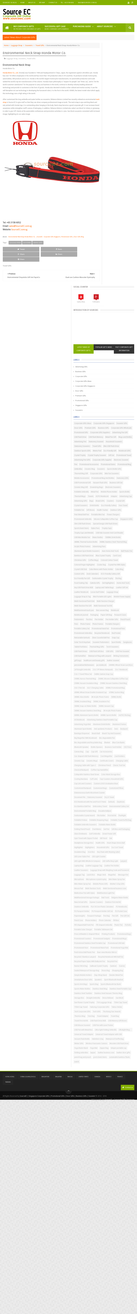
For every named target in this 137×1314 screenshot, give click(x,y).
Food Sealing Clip (102, 452)
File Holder (123, 849)
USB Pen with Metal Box (105, 1221)
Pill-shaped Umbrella (104, 1039)
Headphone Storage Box (110, 895)
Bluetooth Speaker (117, 740)
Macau (70, 1290)
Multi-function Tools (114, 971)
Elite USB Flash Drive (103, 229)
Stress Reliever (101, 1171)
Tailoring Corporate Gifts (121, 1185)
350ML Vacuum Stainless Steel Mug (109, 635)
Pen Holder (120, 521)
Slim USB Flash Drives (118, 357)
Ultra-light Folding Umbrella (106, 1226)
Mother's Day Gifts (120, 966)
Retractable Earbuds (114, 548)
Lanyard (117, 926)
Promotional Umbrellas (105, 543)
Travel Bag (100, 1203)
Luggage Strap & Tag (118, 475)
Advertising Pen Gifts (121, 247)
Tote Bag (112, 1199)
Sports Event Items (103, 366)
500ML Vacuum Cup (103, 671)
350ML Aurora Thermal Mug (106, 621)
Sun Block (113, 1171)
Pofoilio (128, 1039)
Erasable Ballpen (126, 844)
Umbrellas (100, 265)
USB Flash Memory (103, 211)
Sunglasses (111, 562)
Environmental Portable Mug (106, 844)
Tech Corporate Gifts (117, 1189)
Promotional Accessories (110, 256)
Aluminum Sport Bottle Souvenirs (108, 402)
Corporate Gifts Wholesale (106, 197)
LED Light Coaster (120, 917)
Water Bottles (119, 379)
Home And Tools (116, 457)
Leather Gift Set (122, 466)
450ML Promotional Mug (105, 644)
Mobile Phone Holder (104, 306)
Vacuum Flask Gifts (122, 288)
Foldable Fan (101, 334)
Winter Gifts (120, 1244)
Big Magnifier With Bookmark (107, 726)
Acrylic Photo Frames (104, 398)
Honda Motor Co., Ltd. (11, 72)
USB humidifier (101, 580)
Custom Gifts (101, 439)
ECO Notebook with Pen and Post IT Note (111, 831)
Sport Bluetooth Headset (105, 1139)
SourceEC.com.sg (19, 224)
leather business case (104, 1267)
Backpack (125, 712)
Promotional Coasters (104, 1062)
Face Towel (117, 329)
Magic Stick (123, 948)
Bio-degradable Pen (103, 730)
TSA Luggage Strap (103, 1180)
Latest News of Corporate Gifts (101, 107)
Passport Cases (115, 516)
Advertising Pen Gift (103, 206)
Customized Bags (121, 808)
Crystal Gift (126, 320)
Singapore (45, 1290)
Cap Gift (125, 749)
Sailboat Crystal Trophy (105, 1117)
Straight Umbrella (114, 1167)
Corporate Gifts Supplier (105, 252)
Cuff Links (99, 794)
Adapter (99, 315)
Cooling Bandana (123, 790)
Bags (98, 320)
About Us (31, 2)
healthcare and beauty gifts (106, 589)
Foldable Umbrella (103, 302)
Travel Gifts (39, 45)
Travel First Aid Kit (113, 1203)
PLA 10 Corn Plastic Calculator (107, 1007)
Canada (97, 1290)
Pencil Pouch (115, 525)
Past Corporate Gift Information (127, 107)
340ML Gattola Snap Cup (105, 616)
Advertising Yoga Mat (104, 703)
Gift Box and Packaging (105, 881)
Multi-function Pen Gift (104, 498)
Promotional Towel (103, 247)
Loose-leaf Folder (119, 471)
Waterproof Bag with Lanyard (121, 580)
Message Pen (111, 952)
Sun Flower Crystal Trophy (106, 1176)
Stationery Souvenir (103, 220)
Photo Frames (113, 530)
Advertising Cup (110, 315)
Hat (97, 895)
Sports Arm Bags (123, 1139)
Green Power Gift (115, 885)
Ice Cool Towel (101, 908)
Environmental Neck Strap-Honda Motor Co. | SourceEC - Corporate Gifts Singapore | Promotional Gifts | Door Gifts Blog (46, 232)
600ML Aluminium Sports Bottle (108, 685)
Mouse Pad (100, 971)
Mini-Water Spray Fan (122, 961)
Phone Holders (101, 1030)
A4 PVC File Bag (119, 689)
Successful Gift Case (57, 27)
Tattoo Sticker (101, 1189)
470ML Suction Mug (103, 653)
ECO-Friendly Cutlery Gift (105, 443)
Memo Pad (100, 233)
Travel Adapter (124, 1199)
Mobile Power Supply (104, 484)
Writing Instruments (103, 585)
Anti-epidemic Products (105, 712)
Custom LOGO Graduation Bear (108, 803)
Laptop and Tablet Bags (105, 466)
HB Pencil (124, 890)
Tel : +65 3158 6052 (67, 2)
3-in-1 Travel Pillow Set (104, 612)
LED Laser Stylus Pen (103, 917)
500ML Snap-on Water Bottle (107, 667)
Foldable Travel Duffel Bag (106, 863)
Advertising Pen (117, 215)
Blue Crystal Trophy (124, 411)
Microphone (123, 952)
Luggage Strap (16, 45)
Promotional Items (103, 261)
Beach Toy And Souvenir (105, 721)
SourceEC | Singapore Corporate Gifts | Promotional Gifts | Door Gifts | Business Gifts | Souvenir (57, 1309)
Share (29, 244)
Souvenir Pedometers (122, 557)
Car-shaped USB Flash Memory (108, 758)
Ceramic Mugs (101, 767)
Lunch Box (112, 948)
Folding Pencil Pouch (122, 872)
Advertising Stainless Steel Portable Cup (111, 699)
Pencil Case (119, 1025)
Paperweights (101, 1021)
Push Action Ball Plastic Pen (106, 1089)
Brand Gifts (106, 320)
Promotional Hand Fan (104, 539)
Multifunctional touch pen (105, 507)
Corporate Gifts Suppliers (105, 201)
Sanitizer (119, 1117)
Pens (124, 525)
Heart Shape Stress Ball (104, 899)
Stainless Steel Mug (121, 1148)
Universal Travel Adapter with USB (109, 1235)
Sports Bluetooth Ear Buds (117, 1144)
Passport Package (115, 1021)
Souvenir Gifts (124, 188)
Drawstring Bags (102, 297)
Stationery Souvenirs (103, 224)
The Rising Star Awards (114, 1194)
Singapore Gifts (102, 165)
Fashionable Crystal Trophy (106, 448)
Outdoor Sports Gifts (122, 229)
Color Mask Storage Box (105, 790)
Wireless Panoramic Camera (106, 1249)
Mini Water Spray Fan (104, 961)
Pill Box (126, 1030)
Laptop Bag (126, 926)
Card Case (100, 416)
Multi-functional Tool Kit (105, 502)
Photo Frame (101, 530)
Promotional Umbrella (104, 347)
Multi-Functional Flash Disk (106, 489)
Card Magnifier (101, 762)
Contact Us (53, 2)
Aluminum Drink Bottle (123, 703)
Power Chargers (117, 343)
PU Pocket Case (125, 1016)
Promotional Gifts (103, 160)
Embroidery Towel (103, 840)
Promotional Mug (119, 261)
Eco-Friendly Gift (112, 233)
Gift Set (119, 243)
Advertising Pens (120, 398)
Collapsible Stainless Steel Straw (108, 785)
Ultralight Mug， (126, 1226)
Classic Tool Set (117, 776)
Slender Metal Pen (118, 1130)
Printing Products (102, 1057)
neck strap (17, 105)
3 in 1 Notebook (124, 607)
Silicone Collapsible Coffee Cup (108, 352)
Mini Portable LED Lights (105, 480)
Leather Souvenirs (102, 936)
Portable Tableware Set (105, 1048)
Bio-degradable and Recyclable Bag (109, 735)
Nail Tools (127, 989)
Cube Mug (126, 434)
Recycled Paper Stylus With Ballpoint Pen (111, 1107)
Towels (112, 311)
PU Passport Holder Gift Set (106, 1016)
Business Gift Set (102, 293)
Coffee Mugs (125, 416)
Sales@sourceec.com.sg (87, 2)
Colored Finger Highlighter (106, 425)
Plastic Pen (118, 1039)
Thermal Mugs (101, 311)
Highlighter (120, 899)
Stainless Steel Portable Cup (106, 1153)
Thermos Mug (101, 1199)
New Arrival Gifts (121, 993)
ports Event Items (121, 1272)
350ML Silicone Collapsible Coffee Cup (110, 626)
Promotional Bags (118, 1057)
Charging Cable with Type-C (121, 771)
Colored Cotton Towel (104, 420)
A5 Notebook (101, 694)
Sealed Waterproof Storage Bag (108, 1121)
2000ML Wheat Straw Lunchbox (108, 598)
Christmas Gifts (112, 416)
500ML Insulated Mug (104, 662)
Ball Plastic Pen (120, 407)
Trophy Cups (101, 370)
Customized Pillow (103, 812)
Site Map (42, 2)
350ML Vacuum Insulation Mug (107, 630)
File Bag (122, 448)
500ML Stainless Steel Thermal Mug (109, 393)
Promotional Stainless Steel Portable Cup (111, 1071)
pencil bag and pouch (104, 1272)
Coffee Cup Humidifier (121, 781)
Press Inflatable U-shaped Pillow (108, 1053)
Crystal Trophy (115, 238)
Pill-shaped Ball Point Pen (105, 1034)
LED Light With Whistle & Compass (109, 922)
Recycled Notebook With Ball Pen (108, 1103)
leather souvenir (125, 589)
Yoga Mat (99, 1258)
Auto (118, 712)
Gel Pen (110, 876)
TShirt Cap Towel (119, 1180)
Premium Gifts (102, 156)
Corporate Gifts (102, 136)
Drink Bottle (115, 325)
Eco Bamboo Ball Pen (122, 835)
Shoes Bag (127, 1121)
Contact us (127, 1301)
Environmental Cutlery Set (122, 840)
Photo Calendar (115, 1030)
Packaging (126, 512)
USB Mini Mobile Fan (103, 379)
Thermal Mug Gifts (103, 566)
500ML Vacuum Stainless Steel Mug (109, 676)
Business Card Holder (118, 744)
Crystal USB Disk (121, 429)
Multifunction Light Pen (104, 984)
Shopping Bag (101, 1126)
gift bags (116, 585)
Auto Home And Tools (104, 407)
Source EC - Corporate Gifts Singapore (119, 1312)
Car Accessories (102, 753)
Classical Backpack (103, 781)
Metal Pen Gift (118, 211)
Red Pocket (100, 548)
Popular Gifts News (114, 105)
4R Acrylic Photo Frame (104, 657)
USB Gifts (99, 575)
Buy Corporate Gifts (27, 27)
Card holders (115, 762)
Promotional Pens (122, 539)
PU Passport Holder (103, 1012)
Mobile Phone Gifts (103, 966)
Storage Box (100, 1167)
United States (83, 1290)
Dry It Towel (100, 826)
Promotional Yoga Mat (104, 1085)
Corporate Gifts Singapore (106, 146)
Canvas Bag (109, 749)
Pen (97, 256)
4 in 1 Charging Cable (117, 639)
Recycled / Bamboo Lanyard (106, 1098)
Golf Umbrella (101, 885)
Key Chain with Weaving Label (107, 913)
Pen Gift (99, 1025)
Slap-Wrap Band (102, 1130)
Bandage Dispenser (103, 717)
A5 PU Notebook (123, 311)
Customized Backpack (104, 808)
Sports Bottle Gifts (103, 270)
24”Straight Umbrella (104, 603)
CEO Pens (99, 749)
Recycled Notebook (123, 543)
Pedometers (100, 521)
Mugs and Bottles (102, 215)
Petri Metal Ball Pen (116, 338)
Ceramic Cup (127, 762)
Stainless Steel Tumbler (104, 1158)
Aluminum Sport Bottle (120, 708)
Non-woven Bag (124, 507)
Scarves (128, 1117)
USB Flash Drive (119, 206)
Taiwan (8, 1295)
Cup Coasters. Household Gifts (117, 794)
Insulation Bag (115, 908)
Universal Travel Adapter (105, 1231)
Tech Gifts (99, 1194)
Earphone (108, 835)
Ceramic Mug (111, 265)
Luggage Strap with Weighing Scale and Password (114, 942)
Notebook (100, 512)
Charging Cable (102, 771)
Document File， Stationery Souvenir (110, 822)
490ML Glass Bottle (120, 653)
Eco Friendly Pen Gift (125, 443)
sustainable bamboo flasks (106, 1276)
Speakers (119, 1135)
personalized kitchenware (105, 594)
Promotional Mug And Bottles (107, 284)
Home (22, 2)
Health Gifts (126, 895)
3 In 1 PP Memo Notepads (106, 607)
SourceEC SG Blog (10, 2)
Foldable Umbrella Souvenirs (107, 867)
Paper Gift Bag (101, 516)
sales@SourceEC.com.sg (20, 221)
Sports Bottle (119, 306)
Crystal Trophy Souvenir (105, 243)
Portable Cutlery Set (119, 534)
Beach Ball (117, 717)
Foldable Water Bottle (104, 872)
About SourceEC (105, 26)
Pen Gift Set (108, 1025)
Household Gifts (113, 904)
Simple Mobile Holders (118, 1126)
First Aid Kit (100, 854)
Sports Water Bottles (104, 1148)
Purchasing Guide (82, 26)
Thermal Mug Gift (119, 270)
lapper (114, 1262)
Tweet (11, 244)
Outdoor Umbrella (103, 1003)
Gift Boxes (112, 334)
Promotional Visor (122, 1075)
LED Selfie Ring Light (103, 926)
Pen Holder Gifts (102, 525)
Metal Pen (116, 302)
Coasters (116, 320)
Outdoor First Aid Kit (119, 998)
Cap (118, 749)
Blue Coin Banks (102, 740)
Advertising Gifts (103, 127)
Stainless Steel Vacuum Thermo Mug (109, 1162)
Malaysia (58, 1290)
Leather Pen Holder (122, 931)
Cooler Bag (123, 425)
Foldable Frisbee (122, 854)
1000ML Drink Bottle (103, 384)
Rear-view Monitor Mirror (105, 1094)
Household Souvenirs (121, 220)
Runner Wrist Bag (114, 1112)
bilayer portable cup (124, 1258)
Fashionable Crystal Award (106, 849)
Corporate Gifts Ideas (105, 141)
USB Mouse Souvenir (104, 1212)
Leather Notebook (103, 471)
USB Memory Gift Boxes (123, 1208)
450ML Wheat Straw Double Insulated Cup (112, 648)
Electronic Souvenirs (118, 297)
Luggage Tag (101, 948)
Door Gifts (100, 151)
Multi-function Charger (104, 493)
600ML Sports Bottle (103, 689)
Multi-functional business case (107, 975)
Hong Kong (9, 1290)
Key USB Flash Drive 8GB (105, 461)
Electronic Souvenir (124, 252)
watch (121, 1276)
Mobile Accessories (103, 279)
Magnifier (99, 952)
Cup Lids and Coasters (104, 799)
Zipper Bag (109, 1258)
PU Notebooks (126, 1007)
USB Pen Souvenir (112, 575)
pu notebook (123, 594)
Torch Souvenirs (119, 566)
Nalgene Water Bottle (104, 993)
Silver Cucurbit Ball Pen (104, 553)
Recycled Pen (101, 1112)
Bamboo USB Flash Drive (105, 411)
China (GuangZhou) (27, 1290)
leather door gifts (121, 1267)
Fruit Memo (100, 876)
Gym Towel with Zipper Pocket (107, 890)
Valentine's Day (119, 1240)
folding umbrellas (102, 1262)
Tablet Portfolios (124, 562)
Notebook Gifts (102, 238)
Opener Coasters (102, 998)
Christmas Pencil (102, 776)
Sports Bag (100, 1144)
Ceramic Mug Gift (117, 293)
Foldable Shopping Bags (105, 858)
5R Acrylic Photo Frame (104, 680)
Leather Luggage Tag (104, 931)
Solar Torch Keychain (104, 557)
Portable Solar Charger (104, 1044)
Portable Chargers (103, 534)
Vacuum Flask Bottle (103, 1240)
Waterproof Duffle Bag (105, 1244)
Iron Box (126, 908)
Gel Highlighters (102, 457)
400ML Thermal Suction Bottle (107, 388)
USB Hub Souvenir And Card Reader (109, 375)
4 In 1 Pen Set (101, 639)
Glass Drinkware (122, 881)
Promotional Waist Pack (105, 1080)
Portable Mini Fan (102, 343)
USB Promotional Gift (104, 288)
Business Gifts (102, 131)
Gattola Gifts (116, 452)
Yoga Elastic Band (123, 1253)
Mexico (108, 1290)
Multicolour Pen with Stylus (106, 980)
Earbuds (99, 835)
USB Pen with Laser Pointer (106, 1217)
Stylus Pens (117, 366)
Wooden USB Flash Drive (105, 1253)
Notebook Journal (113, 512)
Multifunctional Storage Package (108, 989)
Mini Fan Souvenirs (117, 274)
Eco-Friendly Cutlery (103, 329)
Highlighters (100, 904)
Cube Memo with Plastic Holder (108, 434)
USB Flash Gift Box (118, 571)
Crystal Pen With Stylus (104, 429)
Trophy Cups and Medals (117, 370)
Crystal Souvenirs (102, 325)
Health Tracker (123, 334)
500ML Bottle (121, 657)
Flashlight (110, 854)
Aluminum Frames (102, 708)
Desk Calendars (114, 439)
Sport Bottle (100, 562)
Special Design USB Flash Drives (108, 361)
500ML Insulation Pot (123, 662)
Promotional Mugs (103, 1066)
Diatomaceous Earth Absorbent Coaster (111, 817)
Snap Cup (119, 553)
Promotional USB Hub (104, 1075)
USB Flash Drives (102, 571)
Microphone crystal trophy (106, 957)
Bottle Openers (101, 744)
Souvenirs (29, 45)
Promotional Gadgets (123, 1062)
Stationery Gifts (127, 284)
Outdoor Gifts (101, 338)
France (120, 1290)
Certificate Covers (116, 767)
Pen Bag (128, 1021)
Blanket (128, 735)
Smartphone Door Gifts (105, 1135)
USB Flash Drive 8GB (103, 1208)
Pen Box (111, 521)
